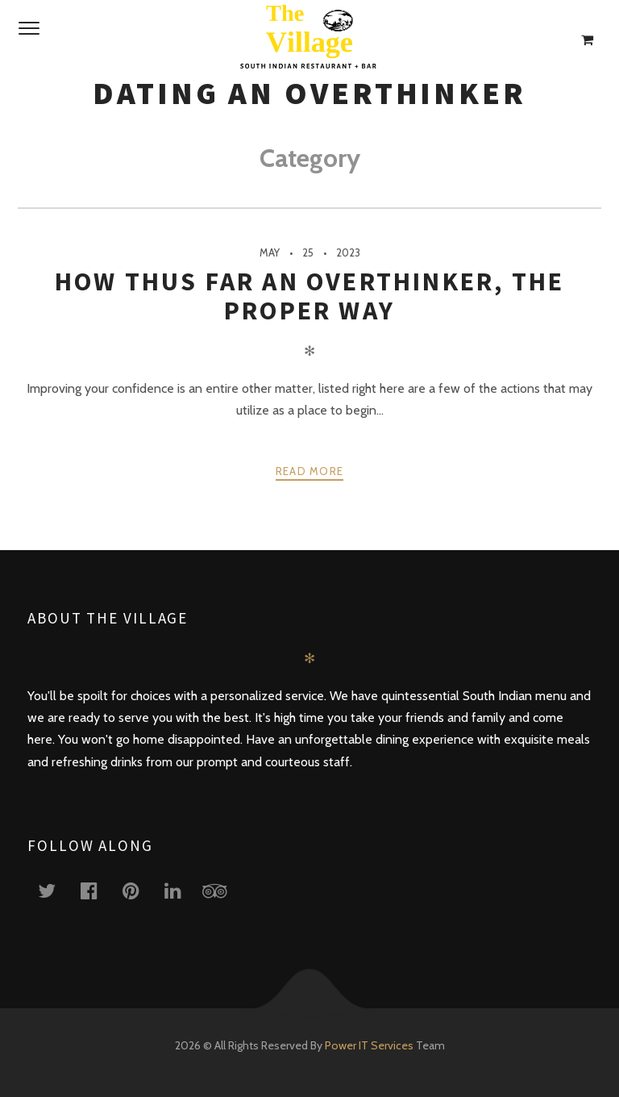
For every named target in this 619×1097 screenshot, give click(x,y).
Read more (310, 471)
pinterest (140, 890)
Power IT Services (370, 1045)
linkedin (182, 890)
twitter (56, 890)
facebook (98, 890)
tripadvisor (224, 890)
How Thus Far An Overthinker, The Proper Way (309, 296)
